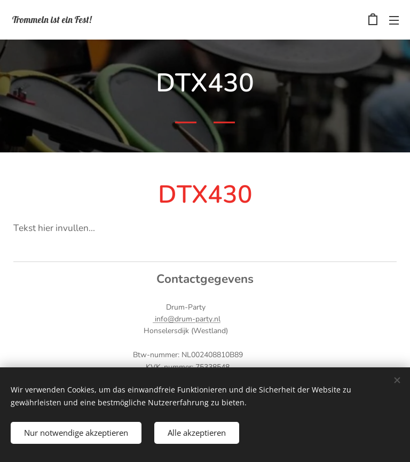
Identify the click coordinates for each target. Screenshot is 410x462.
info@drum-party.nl (186, 319)
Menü (394, 20)
